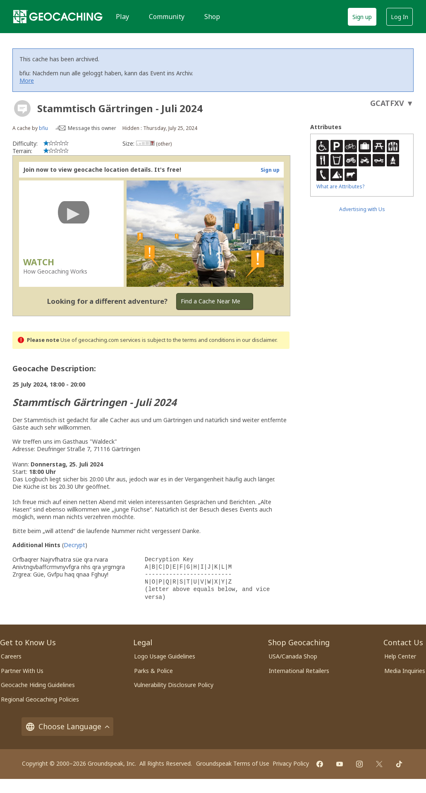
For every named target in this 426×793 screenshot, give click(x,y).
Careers (11, 656)
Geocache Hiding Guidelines (38, 685)
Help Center (400, 656)
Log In (399, 17)
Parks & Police (153, 671)
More (26, 80)
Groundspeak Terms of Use (232, 763)
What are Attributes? (340, 186)
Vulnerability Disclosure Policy (173, 685)
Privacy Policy (291, 763)
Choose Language (67, 726)
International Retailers (299, 671)
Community (166, 16)
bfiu (43, 128)
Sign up (362, 17)
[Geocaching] (58, 16)
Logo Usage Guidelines (164, 656)
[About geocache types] (22, 108)
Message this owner (92, 128)
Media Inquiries (404, 671)
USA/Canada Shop (293, 656)
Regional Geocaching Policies (40, 699)
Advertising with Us (362, 209)
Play (122, 16)
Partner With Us (22, 671)
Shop (212, 16)
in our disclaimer (256, 340)
